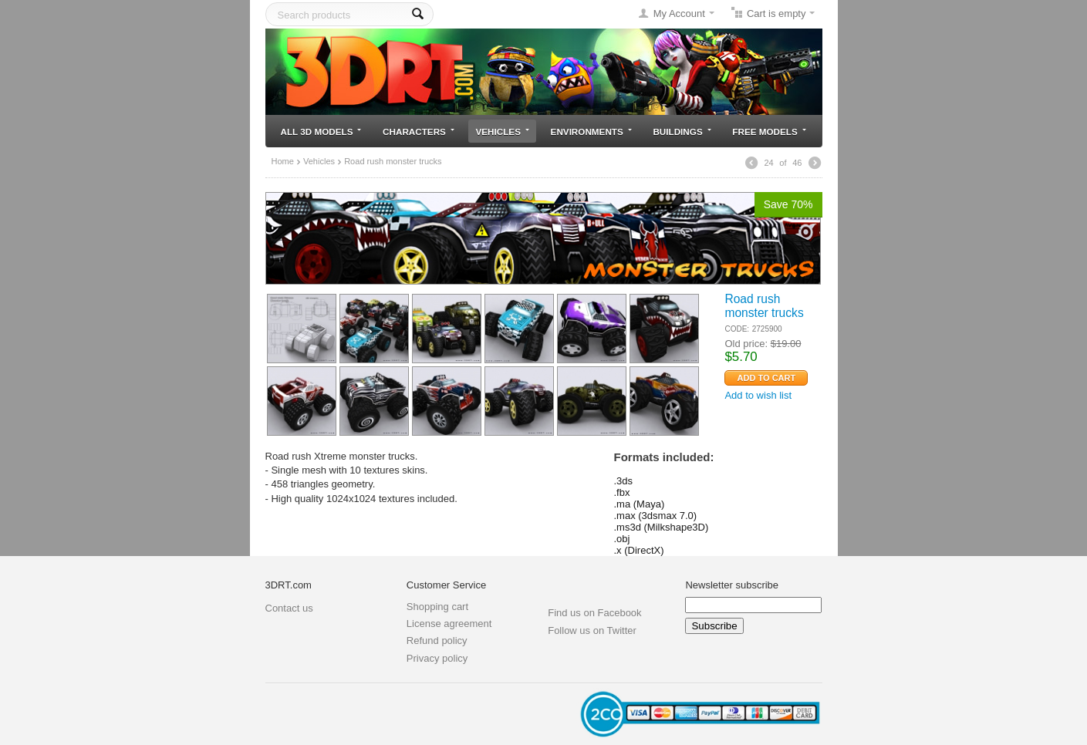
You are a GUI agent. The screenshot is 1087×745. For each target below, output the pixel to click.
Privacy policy (437, 658)
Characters (418, 131)
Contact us (289, 608)
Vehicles (502, 131)
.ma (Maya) (639, 504)
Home (283, 161)
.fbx (622, 492)
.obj (622, 538)
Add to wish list (758, 395)
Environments (591, 131)
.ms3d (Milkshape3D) (661, 527)
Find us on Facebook (594, 613)
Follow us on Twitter (592, 630)
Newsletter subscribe (731, 585)
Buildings (682, 131)
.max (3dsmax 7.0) (655, 515)
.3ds (623, 481)
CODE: (736, 329)
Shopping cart (437, 606)
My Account (679, 13)
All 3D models (321, 131)
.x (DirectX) (639, 550)
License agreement (449, 623)
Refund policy (437, 640)
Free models (768, 131)
